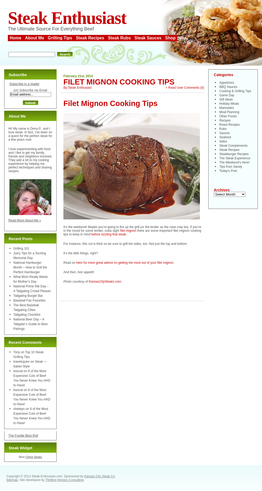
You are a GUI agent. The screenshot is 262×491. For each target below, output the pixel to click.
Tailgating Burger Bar (28, 296)
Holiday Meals (229, 103)
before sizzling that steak (108, 234)
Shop (170, 38)
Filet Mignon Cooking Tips (118, 82)
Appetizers (226, 83)
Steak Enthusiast (67, 18)
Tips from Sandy (230, 166)
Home (15, 38)
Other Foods (228, 116)
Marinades (226, 108)
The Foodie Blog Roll (23, 435)
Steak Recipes (90, 38)
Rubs (223, 129)
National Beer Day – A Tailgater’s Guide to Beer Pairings (30, 324)
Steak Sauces (147, 38)
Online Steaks (33, 457)
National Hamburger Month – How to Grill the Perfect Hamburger (30, 267)
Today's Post (228, 171)
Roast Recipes (229, 124)
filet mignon (128, 231)
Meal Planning (229, 112)
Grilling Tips (60, 38)
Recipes (225, 120)
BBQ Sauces (228, 87)
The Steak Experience (234, 158)
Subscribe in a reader (24, 84)
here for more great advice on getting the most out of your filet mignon (124, 263)
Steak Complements (233, 145)
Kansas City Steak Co (99, 476)
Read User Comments (183, 87)
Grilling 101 (21, 248)
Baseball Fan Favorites (29, 300)
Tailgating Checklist (26, 314)
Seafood (225, 137)
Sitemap (12, 480)
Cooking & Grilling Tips (235, 91)
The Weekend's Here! (234, 162)
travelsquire (21, 361)
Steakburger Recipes (234, 154)
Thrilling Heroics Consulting (64, 480)
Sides (223, 141)
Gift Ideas (226, 99)
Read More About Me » (24, 220)
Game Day (226, 95)
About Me (34, 38)
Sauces (224, 133)
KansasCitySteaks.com (105, 281)
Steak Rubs (119, 38)
